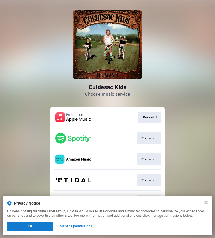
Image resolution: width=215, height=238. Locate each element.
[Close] (206, 202)
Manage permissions (76, 226)
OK (30, 226)
